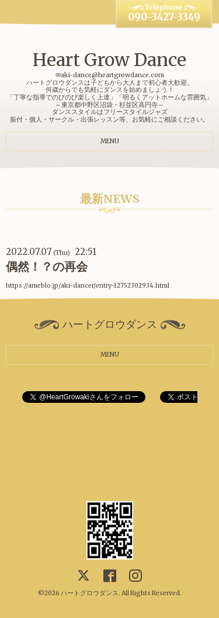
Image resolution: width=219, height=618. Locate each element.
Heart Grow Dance (109, 60)
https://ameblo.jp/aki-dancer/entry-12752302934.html (87, 285)
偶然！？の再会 (47, 267)
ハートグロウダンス (90, 593)
